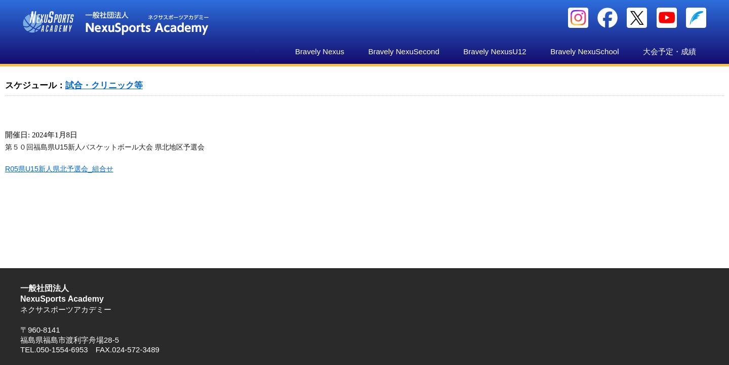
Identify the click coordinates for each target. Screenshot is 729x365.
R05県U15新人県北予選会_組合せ (59, 169)
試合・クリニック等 (104, 85)
